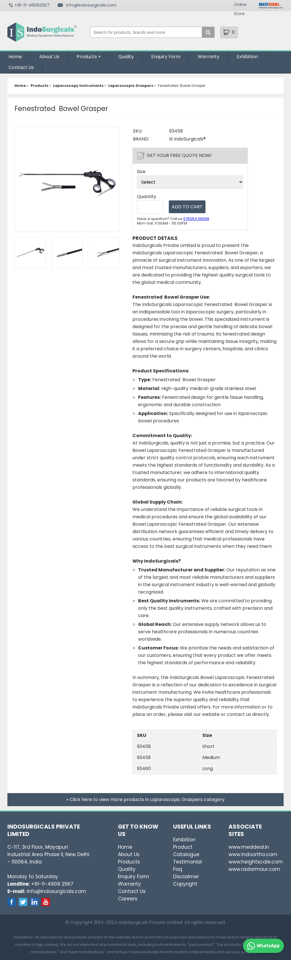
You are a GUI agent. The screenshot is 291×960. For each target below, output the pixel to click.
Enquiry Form (165, 56)
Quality (126, 56)
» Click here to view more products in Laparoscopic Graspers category (145, 799)
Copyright (185, 884)
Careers (127, 898)
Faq (177, 869)
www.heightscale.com (255, 861)
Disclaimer (186, 876)
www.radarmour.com (254, 869)
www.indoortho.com (252, 854)
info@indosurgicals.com (91, 5)
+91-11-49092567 (31, 5)
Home (15, 56)
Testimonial (187, 861)
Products (87, 56)
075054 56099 (196, 218)
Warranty (208, 56)
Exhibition (247, 56)
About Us (49, 56)
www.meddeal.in (248, 847)
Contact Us (21, 67)
